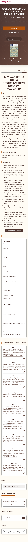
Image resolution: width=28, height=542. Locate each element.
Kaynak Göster (14, 32)
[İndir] (23, 518)
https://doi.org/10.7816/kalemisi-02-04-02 (13, 355)
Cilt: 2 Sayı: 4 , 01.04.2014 (11, 486)
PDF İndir (14, 28)
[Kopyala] (24, 358)
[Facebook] (4, 531)
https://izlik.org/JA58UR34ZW (11, 334)
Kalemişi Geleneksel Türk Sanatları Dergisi (14, 60)
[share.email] (23, 531)
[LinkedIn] (18, 531)
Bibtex (24, 342)
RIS (17, 342)
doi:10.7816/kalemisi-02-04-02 (17, 369)
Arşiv (3, 480)
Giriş (25, 2)
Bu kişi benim (13, 271)
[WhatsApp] (9, 531)
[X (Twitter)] (14, 531)
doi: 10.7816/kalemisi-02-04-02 (13, 413)
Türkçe (20, 2)
